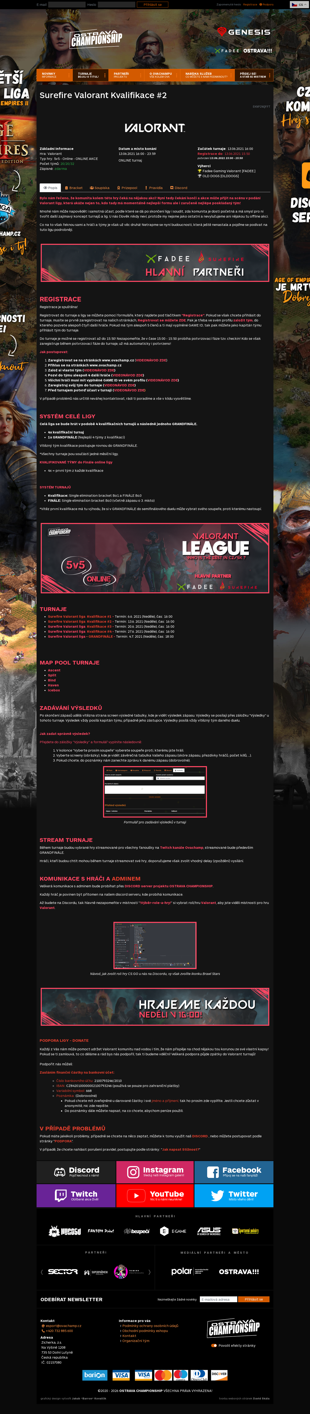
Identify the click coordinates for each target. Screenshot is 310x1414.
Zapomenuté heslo (229, 4)
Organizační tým (135, 1341)
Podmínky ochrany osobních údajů (150, 1326)
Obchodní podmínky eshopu (145, 1331)
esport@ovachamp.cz (61, 1326)
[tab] (50, 187)
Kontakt (129, 1336)
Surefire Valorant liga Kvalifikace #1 (80, 616)
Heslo (91, 4)
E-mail (42, 4)
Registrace (250, 4)
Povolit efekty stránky (237, 1345)
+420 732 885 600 (57, 1331)
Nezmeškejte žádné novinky (177, 1299)
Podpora (266, 4)
